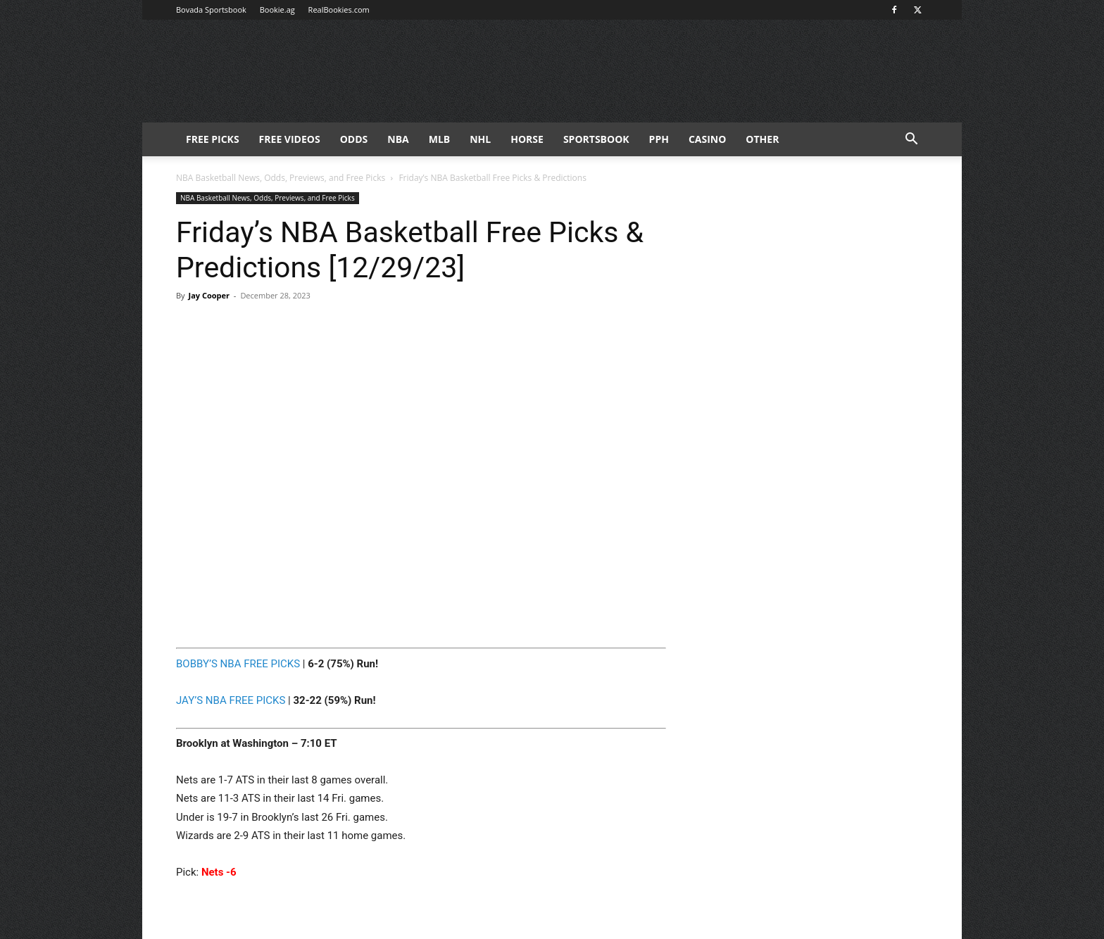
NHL (480, 139)
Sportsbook (596, 139)
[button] (911, 140)
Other (762, 139)
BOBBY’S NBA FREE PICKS (238, 663)
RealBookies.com (339, 9)
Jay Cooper (209, 295)
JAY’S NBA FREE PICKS (230, 700)
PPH (659, 139)
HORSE (527, 139)
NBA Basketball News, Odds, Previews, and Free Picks (280, 178)
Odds (354, 139)
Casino (707, 139)
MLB (440, 139)
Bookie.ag (277, 9)
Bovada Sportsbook (211, 9)
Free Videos (289, 139)
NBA (397, 139)
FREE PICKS (212, 139)
